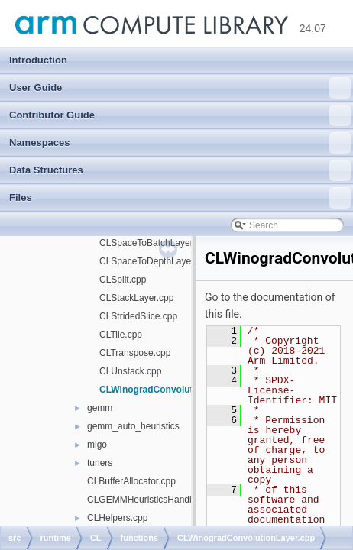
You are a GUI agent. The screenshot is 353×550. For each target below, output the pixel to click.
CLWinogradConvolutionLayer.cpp (174, 389)
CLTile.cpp (120, 334)
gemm (99, 408)
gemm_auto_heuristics (133, 426)
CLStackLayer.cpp (136, 298)
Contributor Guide (180, 115)
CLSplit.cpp (122, 279)
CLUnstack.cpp (130, 371)
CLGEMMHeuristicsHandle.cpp (150, 499)
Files (180, 198)
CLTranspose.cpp (134, 353)
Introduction (38, 60)
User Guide (180, 88)
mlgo (97, 444)
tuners (99, 463)
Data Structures (180, 170)
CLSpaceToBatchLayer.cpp (154, 243)
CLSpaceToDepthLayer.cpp (155, 261)
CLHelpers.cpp (117, 518)
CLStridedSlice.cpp (138, 316)
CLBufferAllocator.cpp (131, 481)
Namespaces (180, 143)
